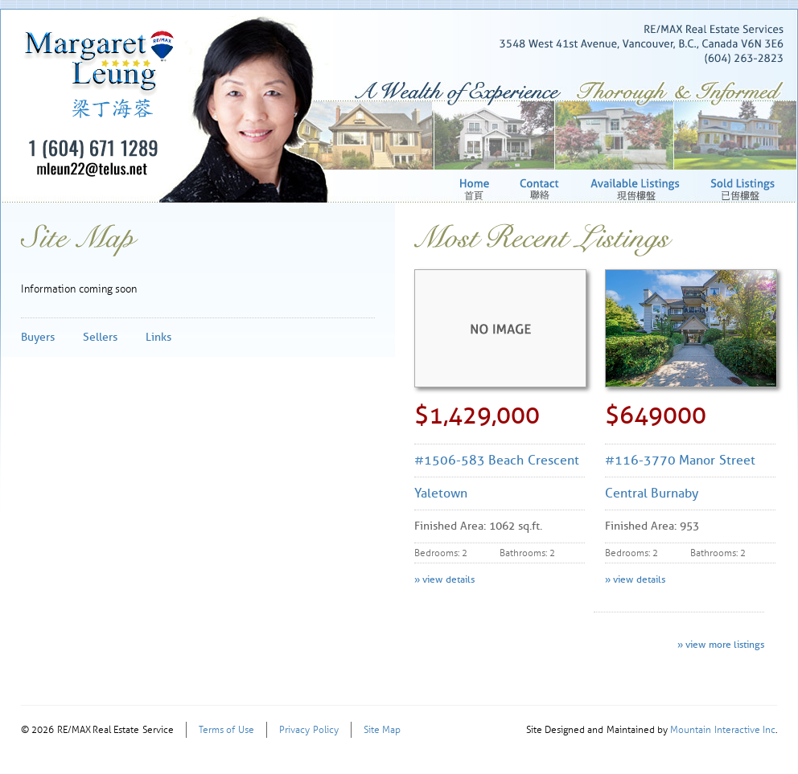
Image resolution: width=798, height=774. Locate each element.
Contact (541, 189)
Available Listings (637, 189)
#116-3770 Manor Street (680, 460)
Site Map (382, 729)
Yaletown (440, 493)
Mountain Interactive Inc (722, 729)
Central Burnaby (651, 493)
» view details (444, 579)
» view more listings (720, 644)
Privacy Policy (308, 729)
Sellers (100, 337)
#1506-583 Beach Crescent (496, 460)
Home (476, 189)
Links (158, 337)
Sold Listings (744, 189)
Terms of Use (227, 729)
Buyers (38, 337)
